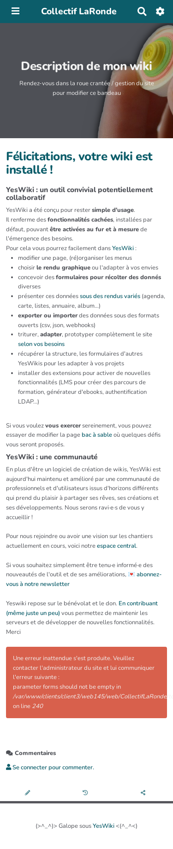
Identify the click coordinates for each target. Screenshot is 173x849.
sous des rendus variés (110, 296)
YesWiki (123, 248)
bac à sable (97, 435)
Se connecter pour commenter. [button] (50, 767)
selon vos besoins (41, 344)
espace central (116, 546)
